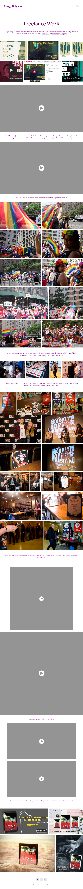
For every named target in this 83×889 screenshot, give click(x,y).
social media (45, 34)
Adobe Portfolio (45, 885)
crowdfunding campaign (59, 34)
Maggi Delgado (13, 6)
